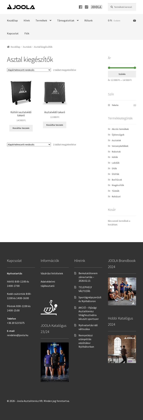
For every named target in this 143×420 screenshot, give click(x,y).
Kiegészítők (118, 185)
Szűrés (122, 74)
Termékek (41, 20)
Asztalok (27, 46)
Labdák (115, 162)
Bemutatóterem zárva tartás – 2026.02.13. (88, 277)
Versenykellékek (120, 145)
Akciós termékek (120, 129)
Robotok (116, 151)
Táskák (115, 190)
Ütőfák (115, 174)
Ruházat (116, 196)
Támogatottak (65, 20)
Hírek (27, 20)
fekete (115, 105)
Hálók (115, 157)
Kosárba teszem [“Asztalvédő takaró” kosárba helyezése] (54, 124)
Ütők (114, 168)
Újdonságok (118, 134)
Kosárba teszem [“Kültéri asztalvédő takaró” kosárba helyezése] (21, 128)
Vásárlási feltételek (52, 273)
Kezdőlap (12, 20)
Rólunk (88, 20)
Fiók (26, 33)
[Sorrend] (29, 70)
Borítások (117, 179)
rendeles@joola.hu (17, 335)
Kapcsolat (13, 33)
